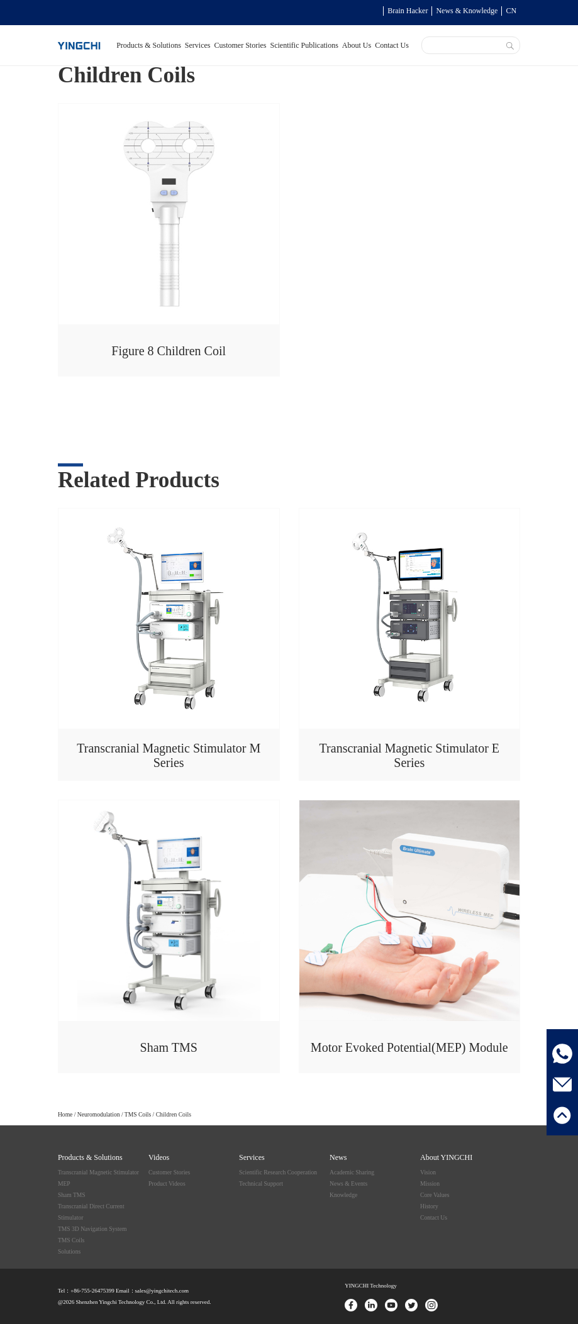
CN (511, 10)
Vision (428, 1172)
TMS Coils (138, 1114)
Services (198, 45)
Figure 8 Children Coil (168, 351)
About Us (356, 45)
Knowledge (343, 1194)
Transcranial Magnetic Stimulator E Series (409, 755)
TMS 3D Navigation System (92, 1228)
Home (65, 1114)
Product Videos (167, 1183)
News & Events (348, 1183)
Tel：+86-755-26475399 (86, 1291)
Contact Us (392, 45)
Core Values (434, 1194)
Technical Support (261, 1183)
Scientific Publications (304, 45)
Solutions (69, 1251)
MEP (64, 1183)
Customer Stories (240, 45)
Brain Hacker (407, 10)
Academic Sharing (352, 1172)
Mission (430, 1183)
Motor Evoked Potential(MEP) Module (409, 1047)
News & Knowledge (466, 10)
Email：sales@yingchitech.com (151, 1291)
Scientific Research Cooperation (278, 1172)
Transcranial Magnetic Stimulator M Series (168, 755)
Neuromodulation (98, 1114)
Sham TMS (168, 1047)
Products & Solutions (148, 45)
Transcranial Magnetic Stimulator (98, 1172)
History (429, 1206)
